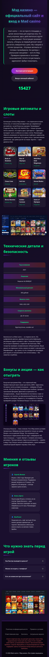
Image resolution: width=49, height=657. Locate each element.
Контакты (24, 634)
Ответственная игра (12, 634)
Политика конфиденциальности (17, 629)
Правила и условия (36, 629)
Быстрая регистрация (24, 71)
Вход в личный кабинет (24, 78)
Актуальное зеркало (37, 634)
